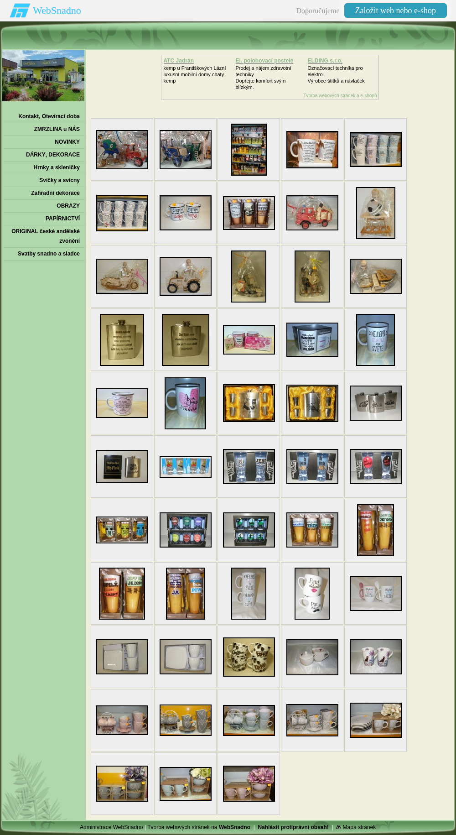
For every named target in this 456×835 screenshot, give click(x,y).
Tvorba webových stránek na (198, 827)
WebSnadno (57, 10)
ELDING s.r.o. (325, 60)
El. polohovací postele (265, 60)
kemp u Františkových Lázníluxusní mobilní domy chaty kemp (195, 74)
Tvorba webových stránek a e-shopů (340, 95)
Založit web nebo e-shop (395, 10)
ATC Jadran (179, 60)
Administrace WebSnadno (111, 827)
